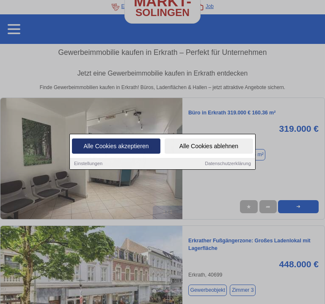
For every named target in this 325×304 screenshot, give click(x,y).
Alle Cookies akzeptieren (116, 146)
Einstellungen (88, 163)
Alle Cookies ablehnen (208, 146)
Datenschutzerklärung (228, 163)
